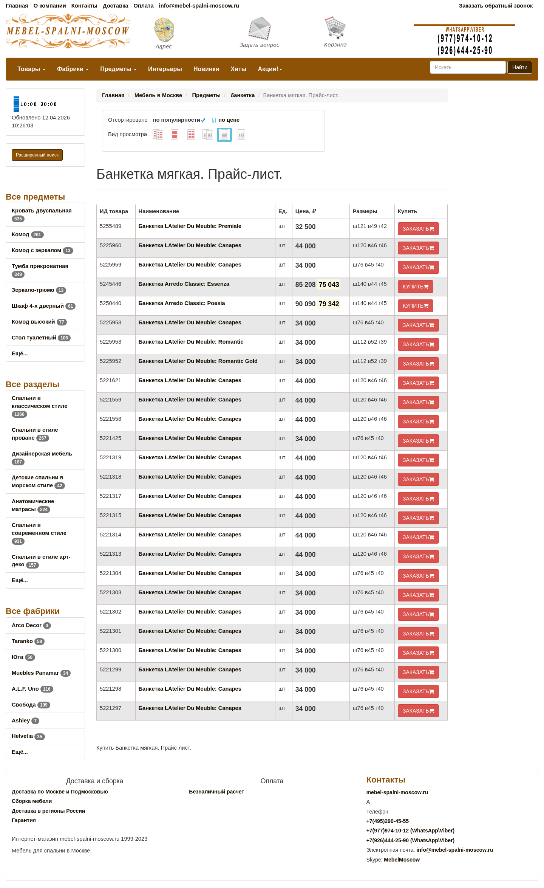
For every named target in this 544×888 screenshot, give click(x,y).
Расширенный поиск (37, 155)
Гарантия (24, 820)
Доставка (115, 6)
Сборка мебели (32, 801)
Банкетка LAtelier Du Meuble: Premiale (190, 226)
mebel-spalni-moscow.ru (397, 792)
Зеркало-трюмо (39, 290)
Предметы (118, 69)
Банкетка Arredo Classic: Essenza (184, 284)
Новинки (206, 69)
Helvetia (28, 736)
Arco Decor (31, 625)
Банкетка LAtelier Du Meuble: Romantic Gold (198, 361)
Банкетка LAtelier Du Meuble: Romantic (191, 342)
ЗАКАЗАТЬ (418, 229)
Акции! (270, 69)
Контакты (84, 6)
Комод (28, 234)
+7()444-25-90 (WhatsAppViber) (410, 840)
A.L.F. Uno (32, 689)
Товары (31, 69)
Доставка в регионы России (48, 811)
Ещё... (20, 353)
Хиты (238, 69)
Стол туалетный (41, 338)
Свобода (31, 705)
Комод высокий (39, 322)
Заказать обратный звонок (496, 6)
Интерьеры (165, 69)
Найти (519, 67)
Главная (17, 6)
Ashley (25, 721)
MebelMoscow (402, 860)
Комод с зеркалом (42, 250)
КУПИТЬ (415, 287)
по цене (225, 120)
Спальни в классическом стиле (39, 406)
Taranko (28, 641)
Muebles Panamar (41, 673)
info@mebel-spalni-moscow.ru (199, 6)
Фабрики (73, 69)
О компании (50, 6)
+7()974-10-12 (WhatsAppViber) (410, 831)
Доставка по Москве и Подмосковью (60, 792)
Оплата (143, 6)
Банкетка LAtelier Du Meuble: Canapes (190, 245)
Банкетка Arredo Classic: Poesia (182, 303)
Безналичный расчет (216, 792)
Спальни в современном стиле (39, 533)
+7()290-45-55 (387, 821)
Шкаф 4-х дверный (44, 306)
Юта (23, 657)
